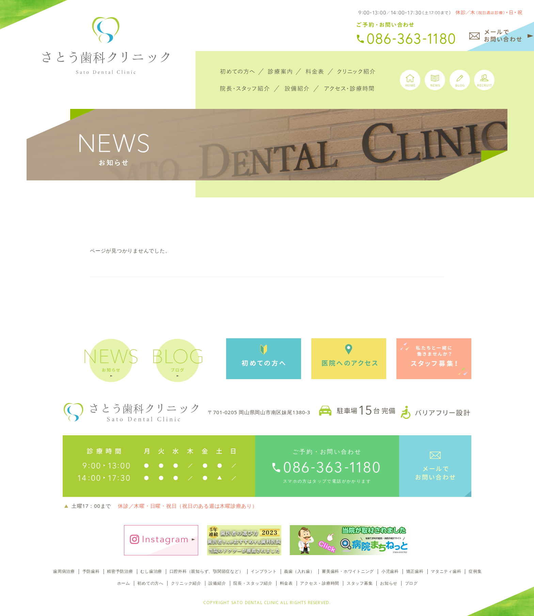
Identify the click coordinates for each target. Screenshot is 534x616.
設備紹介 (217, 583)
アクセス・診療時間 (319, 583)
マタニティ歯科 (446, 571)
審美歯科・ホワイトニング (348, 571)
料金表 (286, 583)
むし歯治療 (151, 571)
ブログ (411, 583)
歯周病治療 (64, 571)
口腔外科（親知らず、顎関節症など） (207, 571)
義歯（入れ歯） (299, 571)
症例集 (475, 571)
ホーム (123, 583)
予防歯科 (91, 571)
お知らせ (388, 583)
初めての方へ (150, 583)
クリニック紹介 (186, 583)
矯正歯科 (415, 571)
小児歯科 (390, 571)
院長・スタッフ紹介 (252, 583)
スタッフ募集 (360, 583)
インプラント (264, 571)
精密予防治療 (120, 571)
